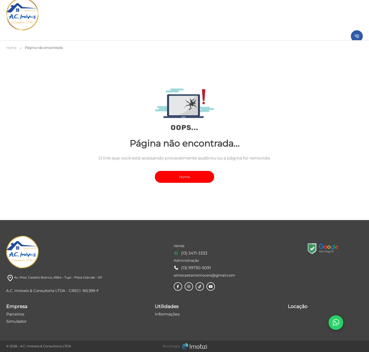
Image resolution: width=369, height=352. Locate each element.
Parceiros (15, 314)
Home (184, 177)
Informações (167, 314)
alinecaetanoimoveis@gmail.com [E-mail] (204, 275)
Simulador (16, 321)
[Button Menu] (357, 36)
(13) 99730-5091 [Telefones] (192, 267)
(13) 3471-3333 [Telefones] (190, 253)
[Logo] (22, 252)
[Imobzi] (184, 346)
